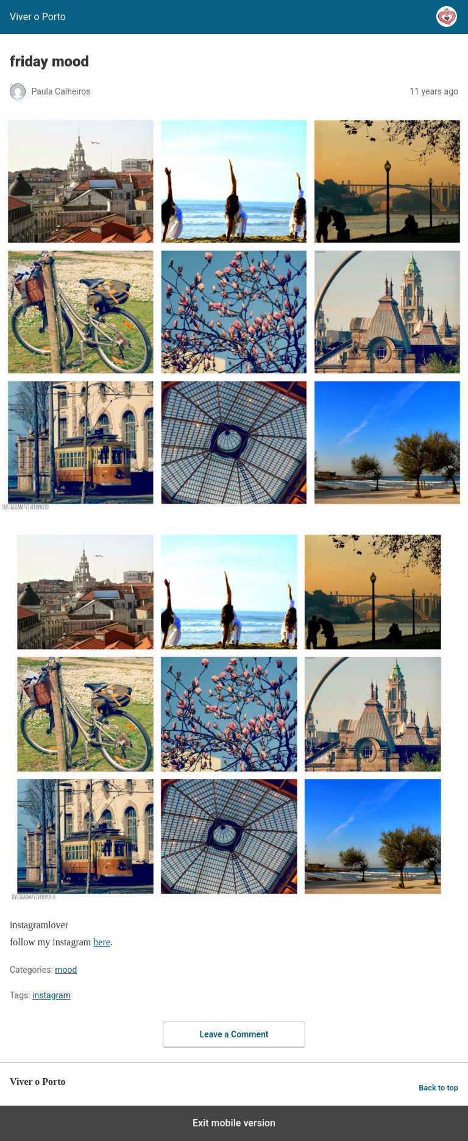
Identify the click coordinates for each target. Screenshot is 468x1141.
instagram (51, 995)
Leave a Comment (234, 1034)
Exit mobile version (234, 1123)
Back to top (438, 1087)
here (101, 942)
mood (66, 970)
